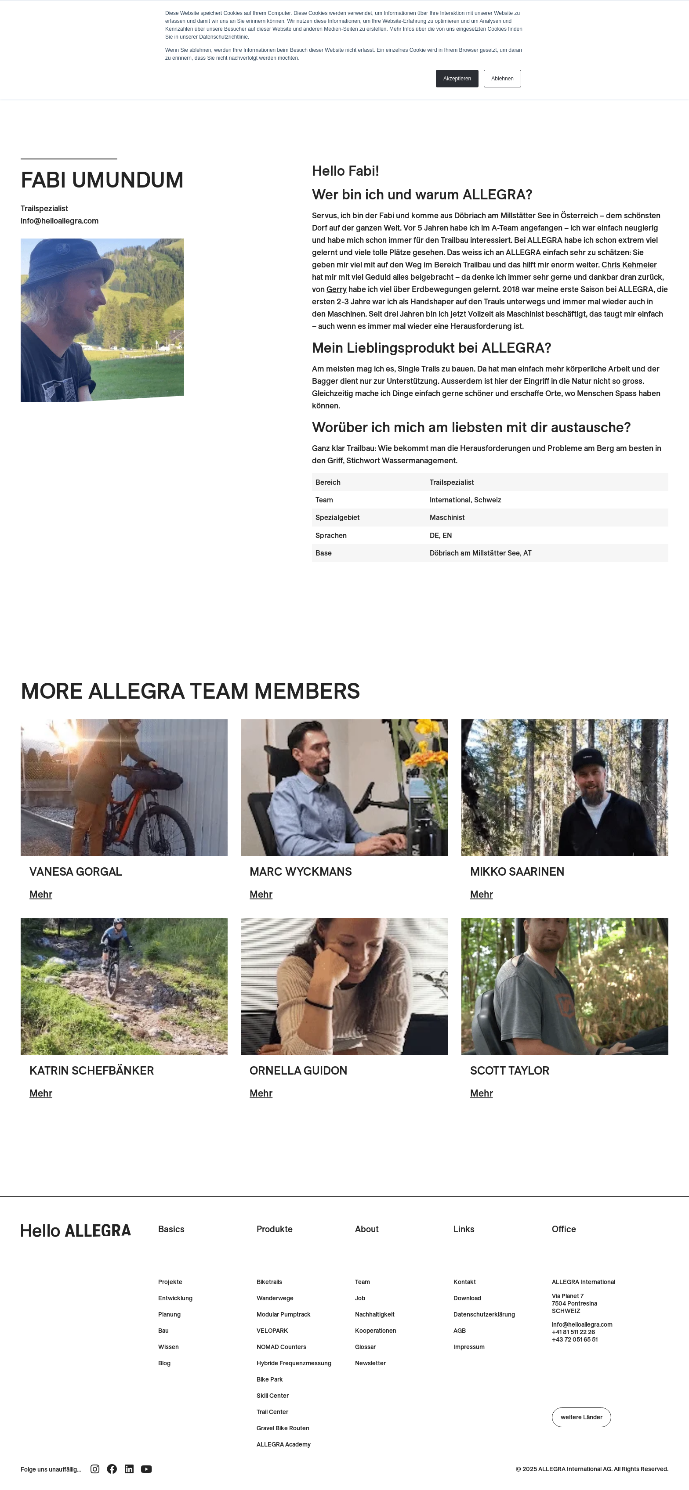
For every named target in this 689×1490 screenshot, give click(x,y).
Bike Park (270, 1379)
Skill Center (273, 1396)
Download (467, 1298)
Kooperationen (375, 1331)
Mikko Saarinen (517, 871)
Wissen (168, 1347)
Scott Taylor (510, 1070)
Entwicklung (175, 1298)
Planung (169, 1314)
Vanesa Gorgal (75, 871)
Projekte (170, 1282)
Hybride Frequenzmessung (294, 1363)
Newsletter (370, 1363)
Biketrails (269, 1282)
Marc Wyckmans (301, 871)
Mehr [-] (40, 894)
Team (362, 1282)
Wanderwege (275, 1298)
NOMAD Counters (281, 1347)
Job (360, 1298)
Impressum (469, 1347)
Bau (163, 1331)
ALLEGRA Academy (284, 1444)
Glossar (365, 1347)
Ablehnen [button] (502, 79)
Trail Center (272, 1412)
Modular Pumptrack (284, 1314)
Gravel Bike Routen (283, 1428)
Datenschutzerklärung (484, 1314)
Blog (164, 1363)
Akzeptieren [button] (457, 79)
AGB (459, 1331)
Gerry (336, 289)
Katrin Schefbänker (91, 1070)
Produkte (275, 1228)
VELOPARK (272, 1331)
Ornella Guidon (298, 1070)
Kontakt (464, 1282)
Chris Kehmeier (629, 265)
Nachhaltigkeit (375, 1314)
